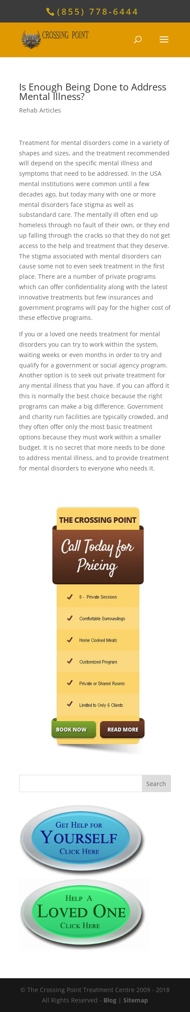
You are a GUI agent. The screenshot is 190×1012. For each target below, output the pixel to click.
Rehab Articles (40, 110)
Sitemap (135, 1000)
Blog (109, 1000)
